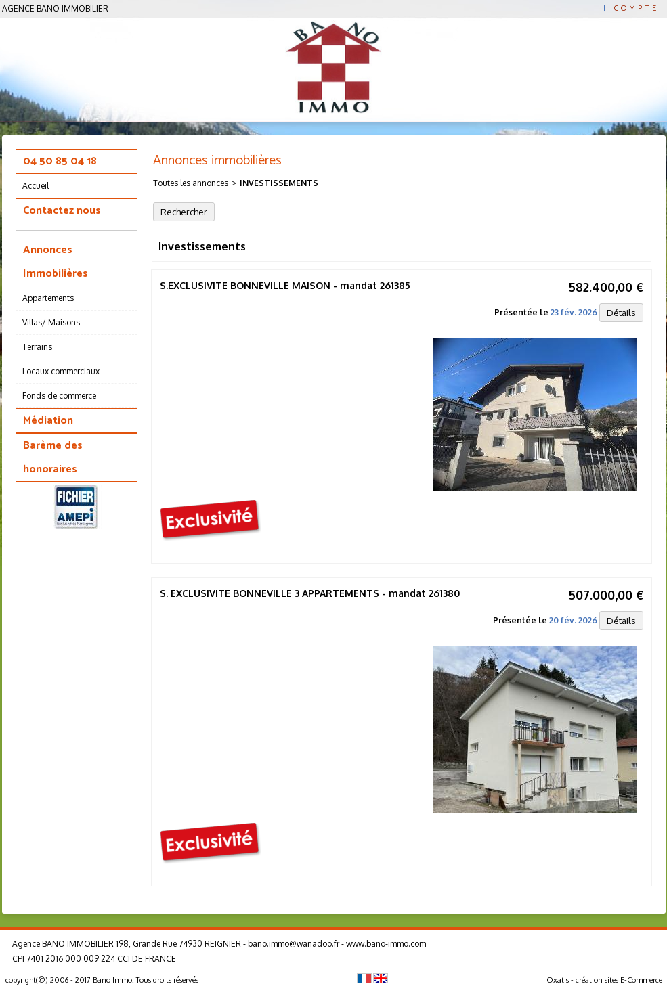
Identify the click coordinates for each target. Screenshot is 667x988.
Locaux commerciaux (61, 371)
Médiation (48, 420)
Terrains (37, 347)
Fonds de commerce (59, 395)
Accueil (35, 186)
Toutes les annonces (190, 183)
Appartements (48, 298)
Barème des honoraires (53, 457)
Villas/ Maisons (51, 322)
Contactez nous (62, 211)
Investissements (279, 183)
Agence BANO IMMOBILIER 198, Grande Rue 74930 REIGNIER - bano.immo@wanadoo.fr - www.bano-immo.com (219, 944)
